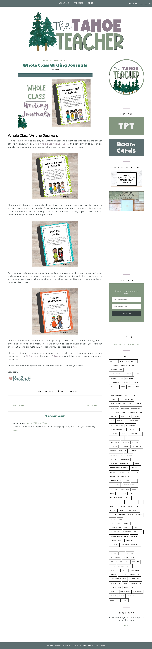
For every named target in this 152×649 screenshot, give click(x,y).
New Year (121, 506)
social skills (128, 557)
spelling (135, 562)
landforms (114, 485)
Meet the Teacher (117, 502)
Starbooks (114, 570)
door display (133, 429)
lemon (134, 489)
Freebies (78, 3)
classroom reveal (117, 412)
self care (114, 545)
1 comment (55, 70)
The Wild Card (115, 587)
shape (122, 553)
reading (137, 528)
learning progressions (119, 489)
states (124, 570)
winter (121, 596)
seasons (129, 540)
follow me (57, 356)
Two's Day (114, 592)
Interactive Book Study (119, 476)
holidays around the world (121, 463)
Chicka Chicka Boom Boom (120, 404)
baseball (129, 378)
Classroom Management (131, 408)
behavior (134, 382)
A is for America (127, 365)
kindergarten (115, 481)
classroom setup (135, 412)
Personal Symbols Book (129, 510)
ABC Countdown (116, 370)
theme (126, 587)
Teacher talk (134, 579)
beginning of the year (119, 382)
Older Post (91, 405)
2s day (134, 361)
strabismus (134, 570)
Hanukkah (125, 459)
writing (63, 60)
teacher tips (115, 583)
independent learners (119, 468)
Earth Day (114, 434)
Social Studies (116, 562)
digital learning (116, 425)
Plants (112, 519)
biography (114, 387)
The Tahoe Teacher (70, 646)
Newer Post (19, 405)
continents (125, 417)
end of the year (135, 434)
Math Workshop (116, 498)
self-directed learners (130, 545)
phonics (139, 515)
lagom (126, 481)
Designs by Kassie (99, 646)
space (127, 562)
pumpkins (127, 528)
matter (128, 498)
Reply (15, 430)
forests (125, 442)
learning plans (128, 485)
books (112, 391)
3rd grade (114, 365)
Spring (112, 566)
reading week (115, 532)
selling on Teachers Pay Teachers (124, 549)
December (134, 421)
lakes (134, 481)
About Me (64, 3)
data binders (122, 421)
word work (114, 600)
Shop (90, 3)
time (132, 587)
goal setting (137, 446)
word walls (132, 596)
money (112, 506)
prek (120, 519)
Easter (123, 434)
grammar (132, 451)
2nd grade (124, 361)
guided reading (116, 455)
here (75, 347)
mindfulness (131, 502)
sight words (115, 557)
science (134, 536)
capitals (113, 399)
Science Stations (117, 540)
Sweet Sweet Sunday (118, 579)
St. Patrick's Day (124, 566)
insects (135, 472)
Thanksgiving (135, 583)
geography (124, 446)
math (130, 493)
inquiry (134, 468)
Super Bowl (135, 574)
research (127, 532)
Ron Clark (138, 532)
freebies (113, 446)
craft (112, 421)
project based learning (120, 523)
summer (113, 574)
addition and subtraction (120, 374)
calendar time (130, 395)
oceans (113, 510)
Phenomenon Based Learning (121, 515)
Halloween (114, 459)
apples (136, 374)
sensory (113, 553)
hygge (137, 463)
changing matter (126, 399)
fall (111, 438)
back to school (50, 60)
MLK (140, 502)
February (130, 438)
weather (113, 596)
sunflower (123, 574)
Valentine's (125, 592)
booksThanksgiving (126, 391)
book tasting (133, 387)
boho (123, 387)
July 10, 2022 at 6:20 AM (37, 423)
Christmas (114, 408)
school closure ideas (119, 536)
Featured (119, 438)
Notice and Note (134, 506)
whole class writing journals (54, 144)
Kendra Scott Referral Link (126, 344)
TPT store (31, 356)
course (136, 417)
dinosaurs (130, 425)
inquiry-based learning (119, 472)
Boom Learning (116, 395)
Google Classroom (118, 451)
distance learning (117, 429)
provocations (115, 528)
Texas (125, 583)
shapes (130, 553)
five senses (114, 442)
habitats (128, 455)
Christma (137, 404)
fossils (134, 442)
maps (112, 493)
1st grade (114, 361)
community (114, 417)
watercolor (137, 592)
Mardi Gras (121, 493)
